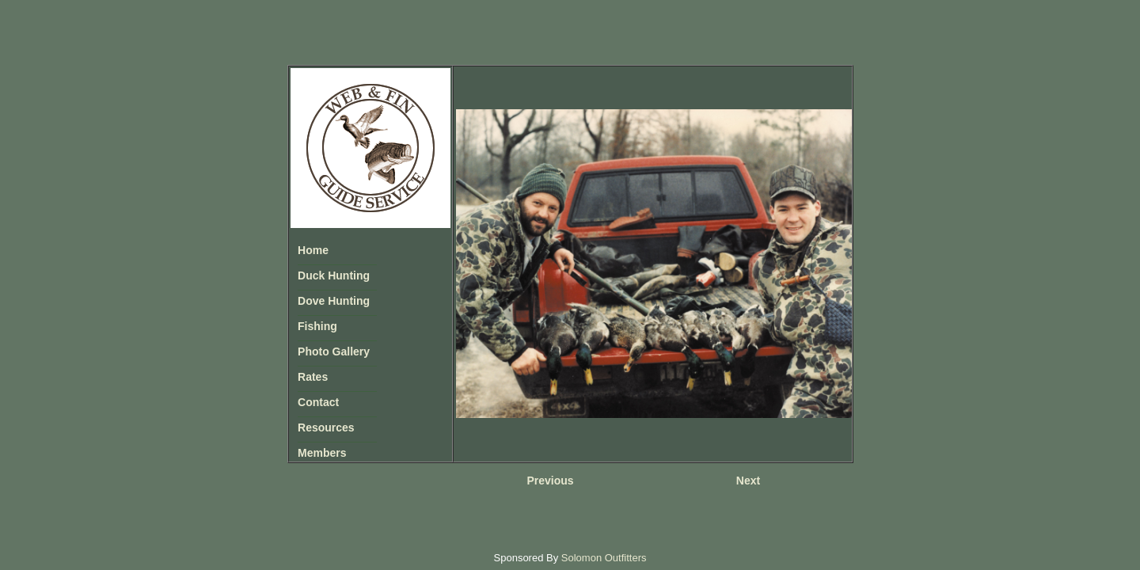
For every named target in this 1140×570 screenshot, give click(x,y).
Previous (549, 480)
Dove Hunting (334, 300)
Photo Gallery (334, 351)
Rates (313, 376)
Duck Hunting (334, 275)
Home (313, 250)
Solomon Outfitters (604, 558)
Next (748, 480)
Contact (318, 402)
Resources (326, 427)
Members (322, 452)
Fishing (317, 326)
